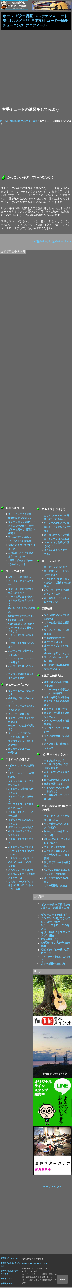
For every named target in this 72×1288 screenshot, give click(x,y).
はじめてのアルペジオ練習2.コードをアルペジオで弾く (57, 527)
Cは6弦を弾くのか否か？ (21, 624)
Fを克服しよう (15, 620)
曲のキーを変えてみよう (56, 654)
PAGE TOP (62, 1279)
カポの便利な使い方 (54, 638)
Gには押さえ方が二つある (21, 616)
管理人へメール (7, 1284)
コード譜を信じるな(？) (56, 851)
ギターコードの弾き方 (19, 578)
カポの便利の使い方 (53, 964)
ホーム (8, 16)
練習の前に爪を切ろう (19, 518)
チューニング (13, 25)
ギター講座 (24, 16)
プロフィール (36, 25)
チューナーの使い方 (18, 714)
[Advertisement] (36, 68)
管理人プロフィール (9, 1259)
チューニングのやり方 (19, 514)
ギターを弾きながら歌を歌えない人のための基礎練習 (56, 702)
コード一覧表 (57, 21)
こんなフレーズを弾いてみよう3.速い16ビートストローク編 (21, 886)
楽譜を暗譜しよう (53, 784)
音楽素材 (38, 21)
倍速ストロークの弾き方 (21, 828)
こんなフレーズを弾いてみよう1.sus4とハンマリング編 (21, 863)
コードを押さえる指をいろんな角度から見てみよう (21, 601)
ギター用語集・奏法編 (55, 886)
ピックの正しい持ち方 (19, 541)
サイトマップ (6, 1279)
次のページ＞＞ (61, 242)
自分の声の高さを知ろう (56, 780)
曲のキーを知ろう (53, 642)
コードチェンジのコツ (55, 567)
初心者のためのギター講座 (23, 121)
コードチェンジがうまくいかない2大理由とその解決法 (57, 583)
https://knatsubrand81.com (34, 1264)
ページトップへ (52, 1187)
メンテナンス (45, 16)
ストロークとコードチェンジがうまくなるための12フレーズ (21, 851)
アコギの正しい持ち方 (19, 538)
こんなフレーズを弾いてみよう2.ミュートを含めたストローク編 (21, 874)
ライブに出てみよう (54, 761)
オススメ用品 (18, 21)
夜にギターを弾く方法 (55, 709)
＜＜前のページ (40, 242)
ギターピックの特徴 (54, 847)
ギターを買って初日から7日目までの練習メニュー (55, 908)
